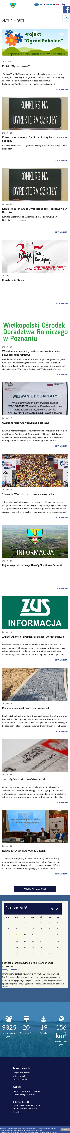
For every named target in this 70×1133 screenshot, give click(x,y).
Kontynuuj (65, 1129)
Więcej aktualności (35, 889)
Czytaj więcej (61, 89)
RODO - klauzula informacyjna (25, 1108)
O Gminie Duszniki (21, 1102)
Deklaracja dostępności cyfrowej (26, 1105)
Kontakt (16, 1112)
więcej (5, 986)
